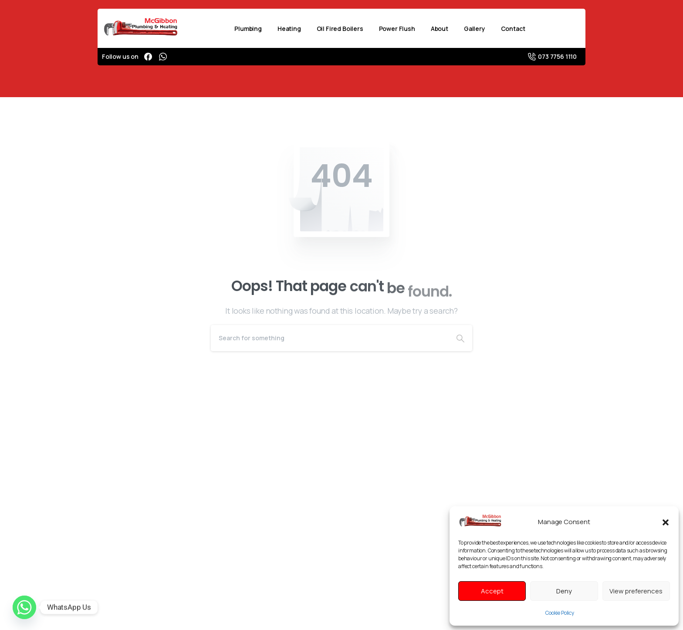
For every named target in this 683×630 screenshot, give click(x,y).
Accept (492, 591)
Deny (564, 591)
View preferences (636, 591)
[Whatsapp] (24, 607)
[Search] (330, 338)
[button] (665, 521)
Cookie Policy (559, 612)
